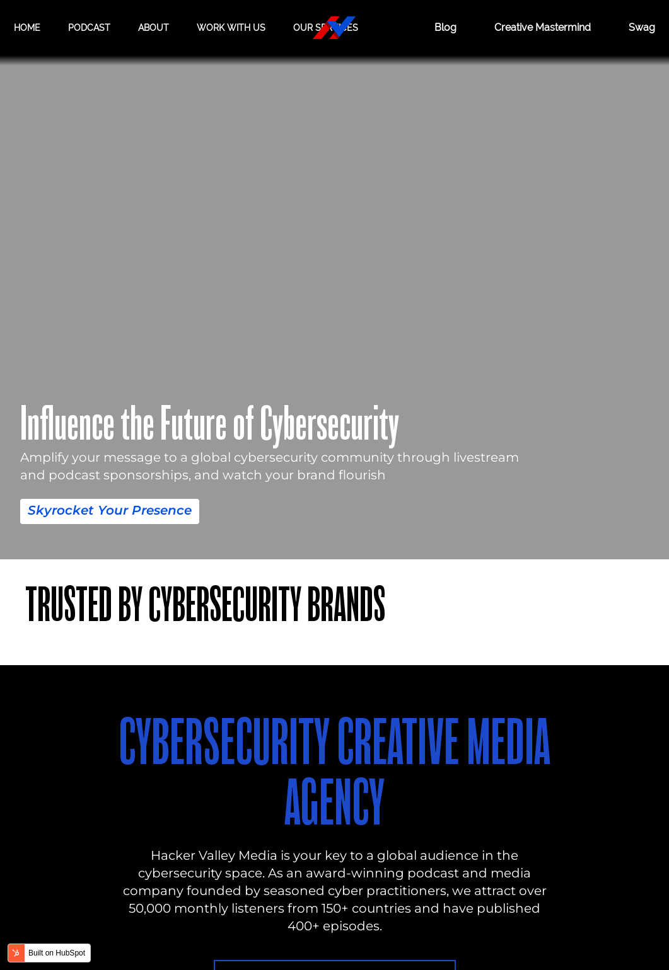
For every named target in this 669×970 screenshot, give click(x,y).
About (153, 28)
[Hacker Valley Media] (334, 27)
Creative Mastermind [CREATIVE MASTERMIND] (542, 27)
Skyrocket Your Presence (110, 510)
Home (27, 28)
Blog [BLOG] (445, 27)
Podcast (89, 28)
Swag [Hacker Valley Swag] (642, 27)
